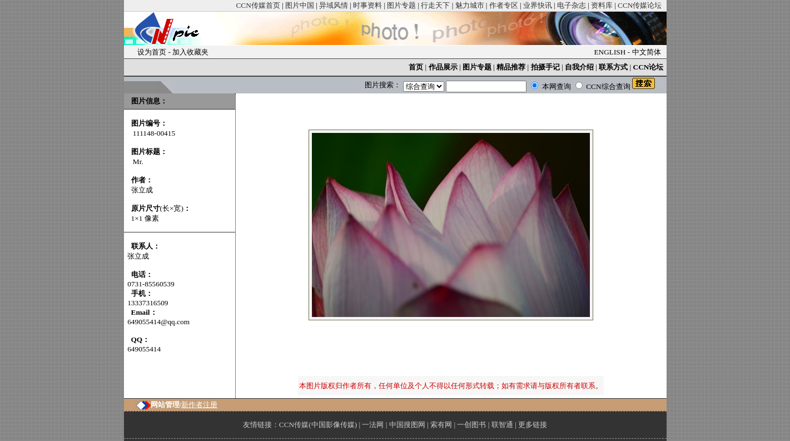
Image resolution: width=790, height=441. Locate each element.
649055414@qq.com (158, 322)
